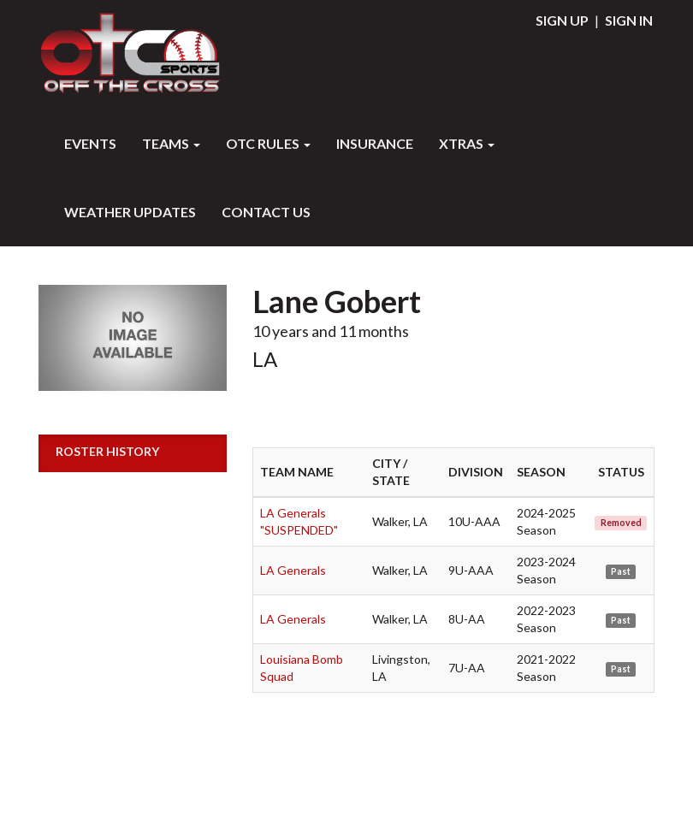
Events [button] (90, 143)
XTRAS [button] (467, 143)
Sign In (629, 20)
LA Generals (293, 570)
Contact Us (266, 212)
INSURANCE (374, 143)
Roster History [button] (107, 451)
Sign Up (562, 20)
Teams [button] (171, 143)
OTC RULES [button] (268, 143)
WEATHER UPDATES (130, 212)
